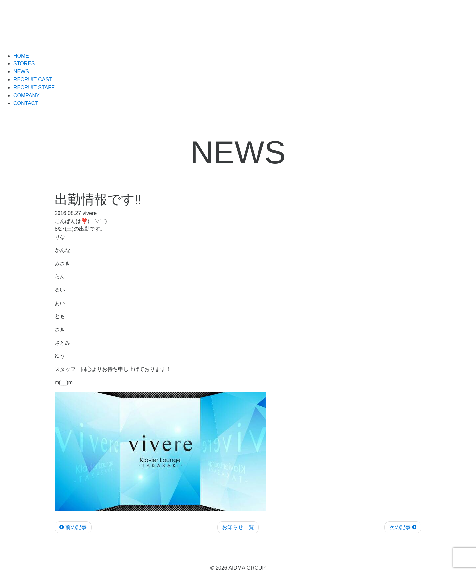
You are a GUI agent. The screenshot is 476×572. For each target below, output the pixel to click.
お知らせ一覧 (238, 527)
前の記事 (73, 527)
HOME (21, 56)
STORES (24, 63)
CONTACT (25, 103)
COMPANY (26, 95)
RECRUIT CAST (32, 79)
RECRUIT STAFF (34, 87)
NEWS (21, 71)
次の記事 (402, 527)
